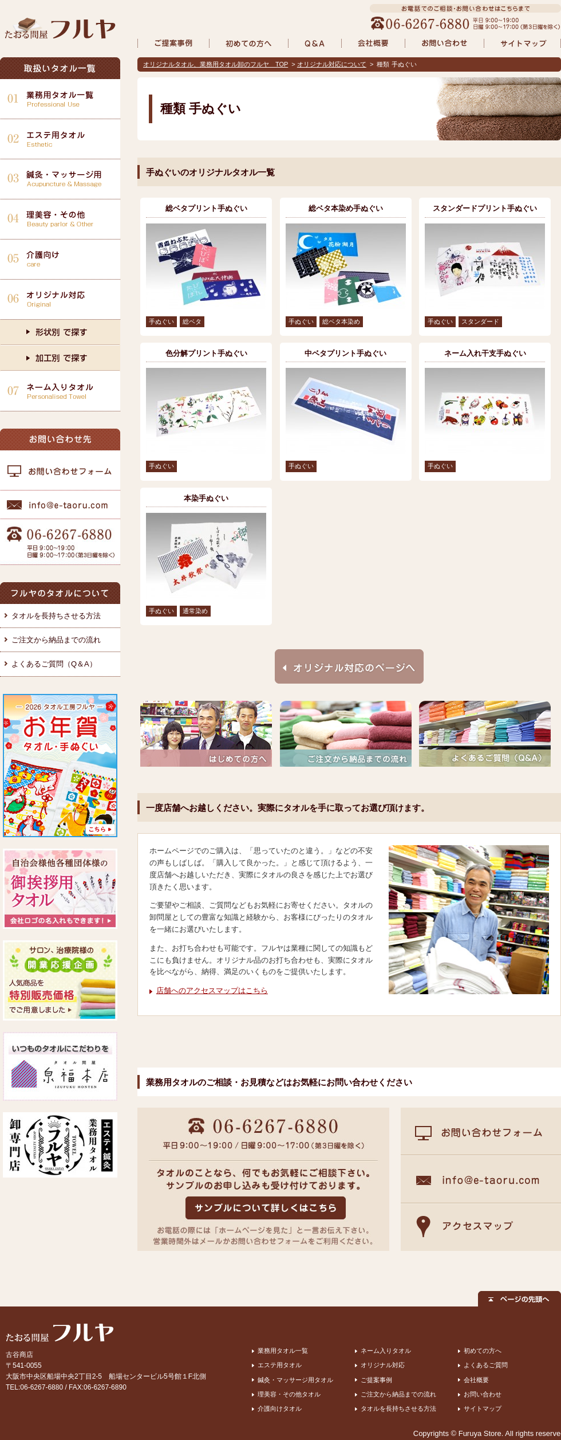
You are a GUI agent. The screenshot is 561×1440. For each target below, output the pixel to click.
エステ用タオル (280, 1364)
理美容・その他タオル (289, 1394)
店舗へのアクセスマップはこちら (212, 990)
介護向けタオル (280, 1408)
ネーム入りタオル (386, 1350)
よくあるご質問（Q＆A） (54, 664)
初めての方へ (482, 1350)
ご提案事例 (376, 1379)
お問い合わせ (482, 1394)
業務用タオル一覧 (283, 1350)
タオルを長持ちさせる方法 (56, 615)
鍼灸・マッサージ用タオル (295, 1379)
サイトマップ (482, 1408)
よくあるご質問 (486, 1364)
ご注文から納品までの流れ (56, 639)
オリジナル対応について (331, 64)
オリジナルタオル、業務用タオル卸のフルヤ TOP (215, 64)
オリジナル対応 (383, 1364)
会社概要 (476, 1379)
